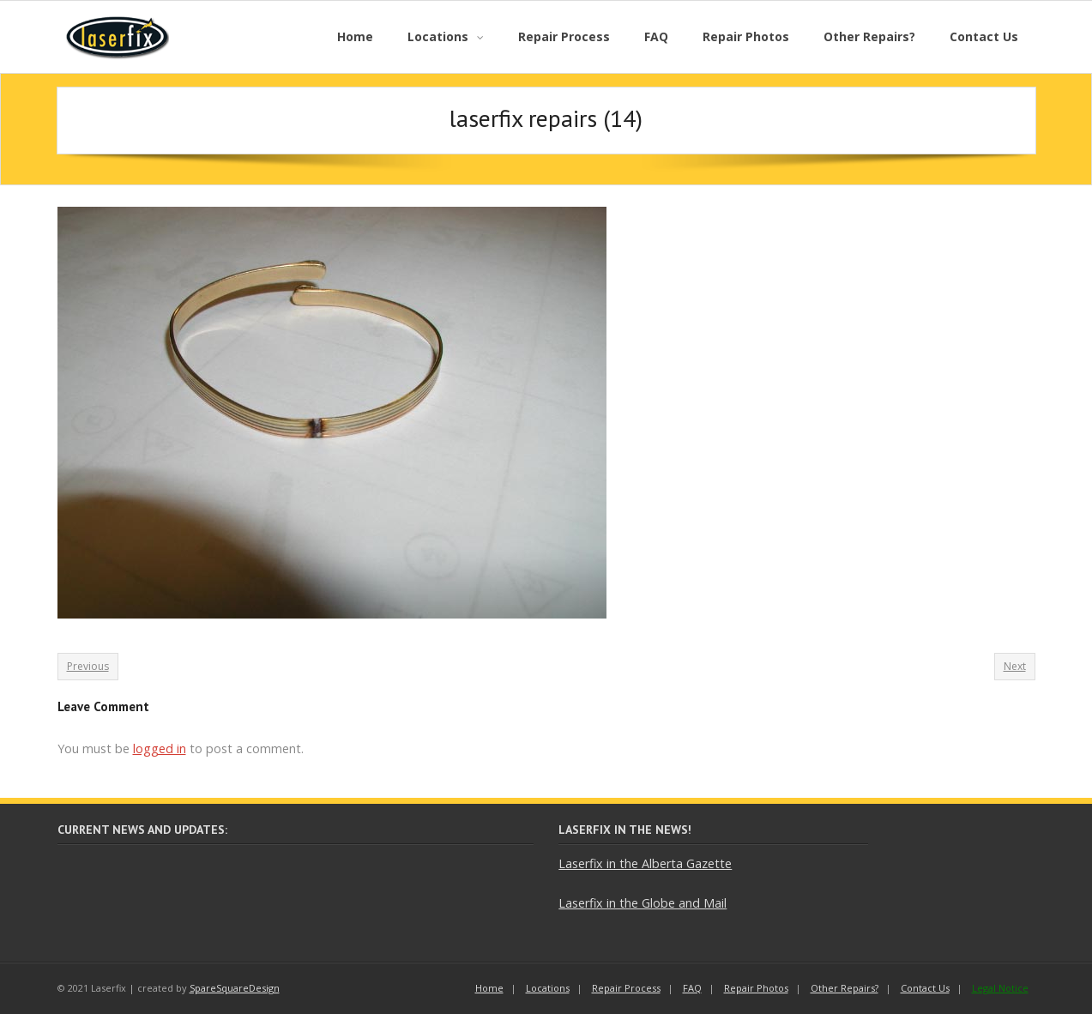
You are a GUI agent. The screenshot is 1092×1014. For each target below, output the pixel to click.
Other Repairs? (844, 987)
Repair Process (626, 987)
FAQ (692, 987)
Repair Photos (756, 987)
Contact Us (925, 987)
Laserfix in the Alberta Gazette (645, 863)
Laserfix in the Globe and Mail (642, 903)
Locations (548, 987)
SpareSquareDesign (235, 987)
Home (489, 987)
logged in (159, 748)
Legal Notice (1000, 987)
